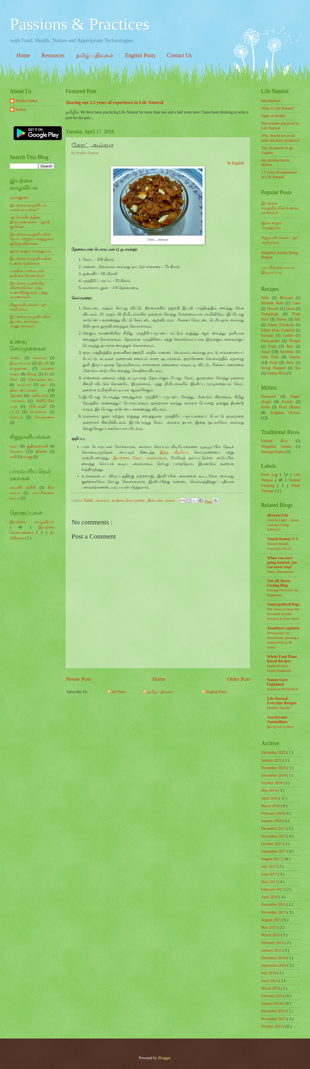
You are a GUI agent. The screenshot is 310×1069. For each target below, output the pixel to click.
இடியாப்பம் (20, 363)
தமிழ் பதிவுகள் (95, 55)
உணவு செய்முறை (129, 500)
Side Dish (269, 357)
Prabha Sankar (26, 101)
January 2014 (272, 1003)
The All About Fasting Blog (278, 583)
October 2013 (272, 1026)
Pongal (295, 341)
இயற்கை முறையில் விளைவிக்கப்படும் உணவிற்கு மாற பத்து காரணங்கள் (28, 290)
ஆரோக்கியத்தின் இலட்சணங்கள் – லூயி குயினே (29, 222)
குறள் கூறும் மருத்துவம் (30, 251)
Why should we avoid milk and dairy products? (280, 138)
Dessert (273, 309)
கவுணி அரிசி (23, 487)
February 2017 (273, 889)
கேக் (14, 379)
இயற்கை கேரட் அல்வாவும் (139, 458)
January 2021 (272, 760)
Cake (296, 303)
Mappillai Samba (276, 446)
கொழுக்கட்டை (41, 379)
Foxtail (287, 402)
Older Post (238, 679)
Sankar (20, 109)
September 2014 (274, 965)
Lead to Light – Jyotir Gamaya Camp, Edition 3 (283, 525)
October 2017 (272, 844)
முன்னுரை (19, 197)
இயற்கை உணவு (280, 726)
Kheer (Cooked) (281, 325)
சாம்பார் (24, 385)
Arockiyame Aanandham (277, 719)
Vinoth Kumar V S (282, 539)
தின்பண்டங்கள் (161, 500)
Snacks (294, 357)
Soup (273, 363)
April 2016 (270, 897)
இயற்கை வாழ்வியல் (32, 522)
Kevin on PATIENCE (282, 689)
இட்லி (43, 363)
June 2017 (269, 874)
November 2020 (274, 768)
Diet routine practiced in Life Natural (280, 125)
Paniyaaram (270, 341)
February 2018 (273, 813)
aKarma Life (277, 515)
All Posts (117, 692)
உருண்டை (19, 368)
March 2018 (271, 806)
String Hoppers (273, 368)
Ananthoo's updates (283, 628)
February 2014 (273, 996)
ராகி (13, 457)
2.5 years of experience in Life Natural (279, 174)
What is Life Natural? (278, 108)
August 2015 (271, 920)
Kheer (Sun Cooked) (277, 330)
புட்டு (14, 412)
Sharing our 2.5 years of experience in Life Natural (114, 102)
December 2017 (274, 828)
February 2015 (273, 943)
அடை (15, 358)
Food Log (270, 475)
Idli (297, 319)
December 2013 (274, 1011)
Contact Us (179, 55)
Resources (53, 55)
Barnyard (268, 396)
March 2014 (271, 988)
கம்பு (14, 446)
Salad (265, 352)
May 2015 (269, 927)
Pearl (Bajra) (289, 407)
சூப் (44, 385)
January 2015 (272, 950)
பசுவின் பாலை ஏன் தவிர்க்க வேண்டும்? (27, 273)
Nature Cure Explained (277, 682)
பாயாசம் (17, 401)
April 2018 (270, 798)
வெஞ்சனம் (44, 417)
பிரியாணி (37, 406)
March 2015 (271, 935)
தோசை (16, 396)
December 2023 (274, 752)
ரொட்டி (16, 417)
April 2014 (270, 981)
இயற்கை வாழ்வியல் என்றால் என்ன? (28, 207)
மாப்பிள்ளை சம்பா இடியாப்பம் (277, 270)
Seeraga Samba (273, 452)
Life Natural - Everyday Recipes (281, 700)
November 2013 (274, 1019)
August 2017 (271, 859)
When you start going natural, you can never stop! (282, 562)
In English (235, 163)
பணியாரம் (39, 396)
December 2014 (274, 958)
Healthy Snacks (278, 708)
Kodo (265, 407)
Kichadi (267, 335)
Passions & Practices (79, 24)
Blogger (164, 1058)
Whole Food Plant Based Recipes (282, 659)
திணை (41, 451)
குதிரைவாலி (37, 446)
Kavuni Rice (274, 441)
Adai (265, 298)
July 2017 (269, 866)
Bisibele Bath (272, 303)
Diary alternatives (280, 572)
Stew (290, 363)
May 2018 (269, 790)
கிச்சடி (32, 374)
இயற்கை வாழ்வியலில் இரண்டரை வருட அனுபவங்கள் (30, 321)
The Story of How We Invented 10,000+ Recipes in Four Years (283, 614)
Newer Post (78, 679)
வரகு (27, 457)
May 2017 (269, 882)
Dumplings (269, 314)
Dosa (290, 309)
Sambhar (287, 352)
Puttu (272, 346)
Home (23, 55)
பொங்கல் (38, 412)
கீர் (46, 374)
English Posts (140, 55)
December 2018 (274, 775)
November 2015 (274, 912)
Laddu (288, 335)
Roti (289, 346)
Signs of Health (273, 116)
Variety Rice (276, 373)
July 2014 (269, 973)
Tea (297, 368)
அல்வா (103, 500)
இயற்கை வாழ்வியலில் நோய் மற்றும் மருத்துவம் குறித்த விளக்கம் (32, 239)
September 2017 (274, 851)
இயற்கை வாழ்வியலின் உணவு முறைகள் (30, 261)
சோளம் (16, 451)
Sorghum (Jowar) (285, 413)
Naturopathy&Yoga (283, 604)
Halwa (281, 319)
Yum (209, 502)
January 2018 (272, 821)
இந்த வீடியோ (174, 452)
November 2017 (274, 836)
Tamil (89, 500)
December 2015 (274, 904)
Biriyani (286, 298)
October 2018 (272, 783)
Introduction (270, 101)
